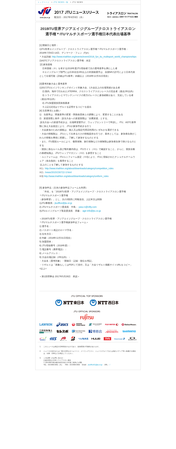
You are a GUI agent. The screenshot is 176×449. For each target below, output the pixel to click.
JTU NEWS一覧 (60, 2)
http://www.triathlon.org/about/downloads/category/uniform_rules (76, 176)
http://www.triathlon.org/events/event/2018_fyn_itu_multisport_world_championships (94, 56)
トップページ (43, 2)
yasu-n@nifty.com (88, 207)
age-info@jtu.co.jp (91, 211)
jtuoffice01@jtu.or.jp (95, 365)
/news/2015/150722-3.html (58, 172)
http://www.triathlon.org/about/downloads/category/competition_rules (79, 168)
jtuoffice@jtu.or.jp (63, 203)
